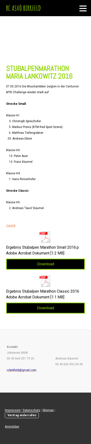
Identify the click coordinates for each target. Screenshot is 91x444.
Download (45, 264)
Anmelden (12, 426)
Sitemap (48, 410)
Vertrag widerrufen (22, 415)
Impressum (13, 410)
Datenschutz (31, 410)
